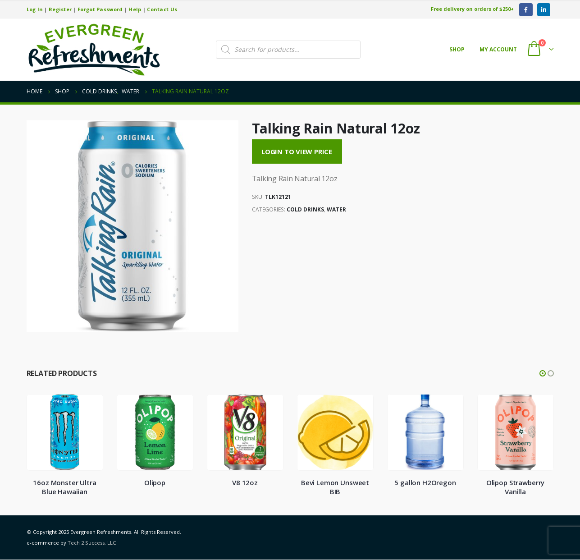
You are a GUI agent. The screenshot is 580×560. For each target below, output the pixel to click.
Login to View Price (296, 151)
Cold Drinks (305, 209)
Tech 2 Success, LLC (92, 543)
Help (134, 9)
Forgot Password (100, 9)
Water (336, 209)
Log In (35, 9)
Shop (457, 49)
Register (60, 9)
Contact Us (162, 9)
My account (498, 49)
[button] (543, 373)
